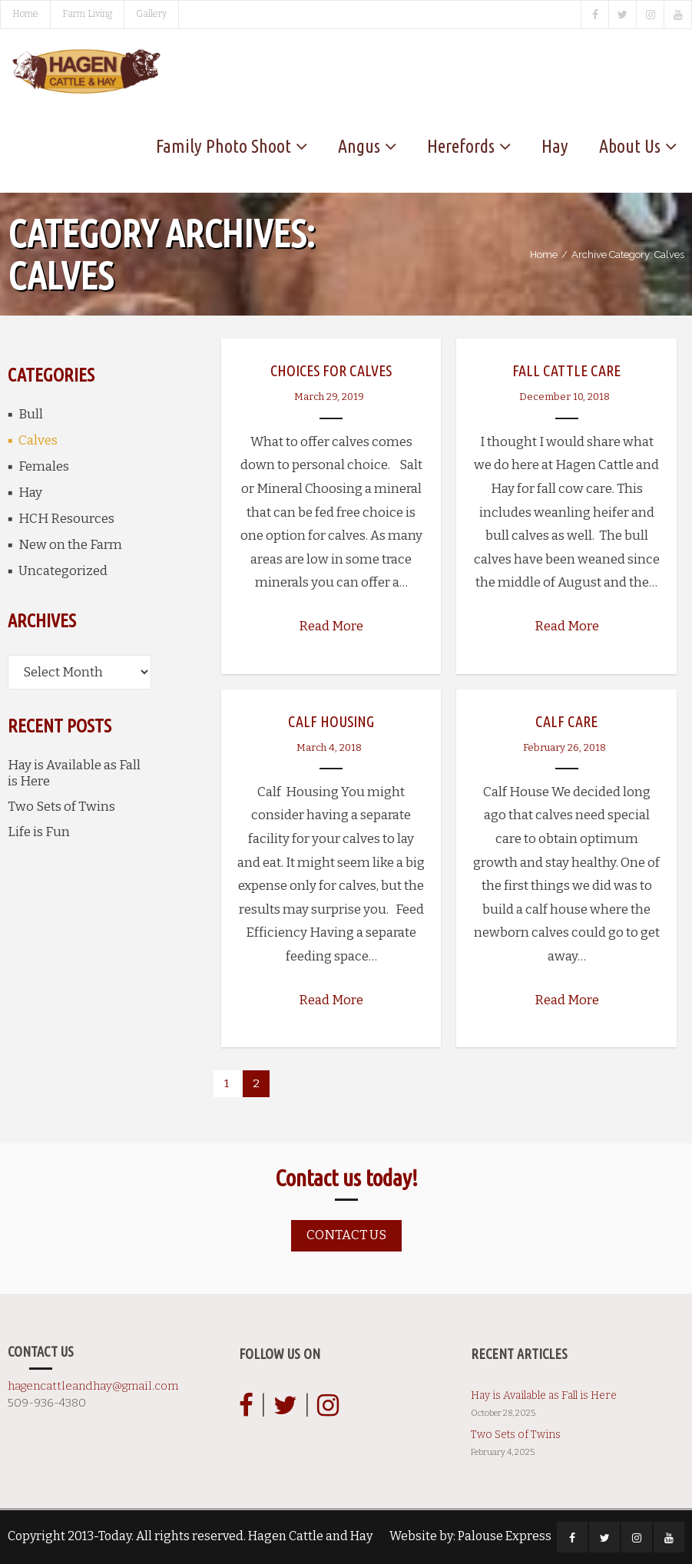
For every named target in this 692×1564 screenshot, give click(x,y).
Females (43, 466)
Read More (331, 626)
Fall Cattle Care (566, 370)
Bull (30, 414)
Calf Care (566, 721)
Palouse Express (504, 1536)
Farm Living (87, 13)
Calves (38, 440)
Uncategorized (63, 571)
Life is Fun (39, 832)
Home (25, 13)
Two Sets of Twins (61, 807)
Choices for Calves (331, 370)
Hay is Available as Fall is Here (74, 773)
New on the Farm (70, 545)
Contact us (346, 1235)
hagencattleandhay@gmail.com (93, 1386)
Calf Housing (331, 721)
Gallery (151, 13)
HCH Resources (66, 519)
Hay (30, 492)
